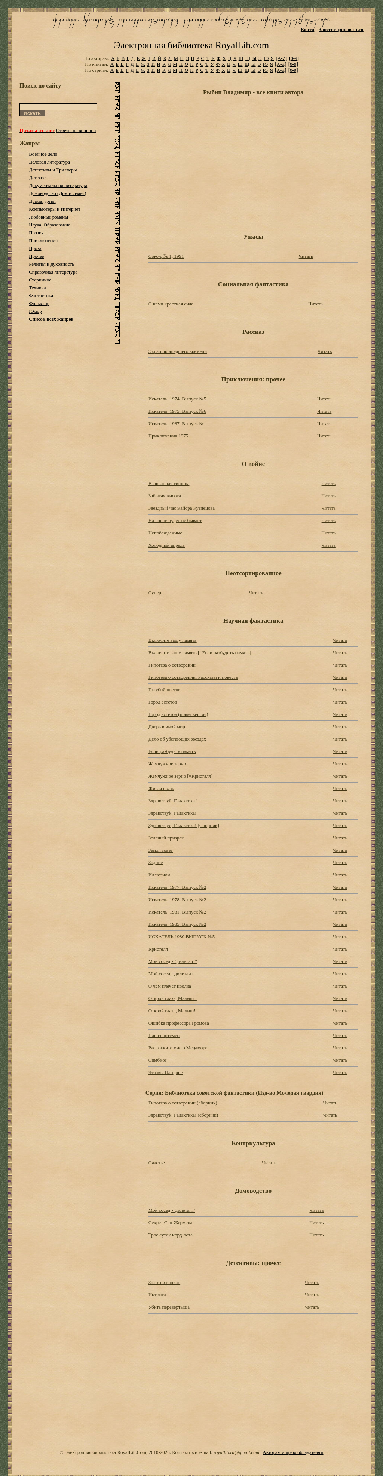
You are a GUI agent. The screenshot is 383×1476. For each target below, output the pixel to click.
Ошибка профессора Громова (178, 1023)
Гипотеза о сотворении (172, 665)
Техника (37, 287)
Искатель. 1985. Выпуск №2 (177, 924)
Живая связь (161, 788)
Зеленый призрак (166, 838)
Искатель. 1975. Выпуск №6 (177, 411)
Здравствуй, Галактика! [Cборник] (183, 825)
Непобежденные (165, 533)
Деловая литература (49, 162)
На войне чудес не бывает (175, 520)
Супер (154, 592)
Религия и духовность (51, 264)
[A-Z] (281, 58)
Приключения (43, 240)
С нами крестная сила (170, 304)
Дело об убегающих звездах (177, 739)
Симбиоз (157, 1060)
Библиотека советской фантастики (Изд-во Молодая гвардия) (244, 1092)
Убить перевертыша (169, 1307)
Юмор (35, 311)
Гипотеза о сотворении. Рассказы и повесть (193, 677)
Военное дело (43, 154)
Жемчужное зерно (167, 763)
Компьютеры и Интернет (54, 209)
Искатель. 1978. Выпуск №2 (177, 899)
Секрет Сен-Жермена (170, 1222)
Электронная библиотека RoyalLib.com (191, 45)
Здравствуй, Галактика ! (173, 800)
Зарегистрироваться (341, 29)
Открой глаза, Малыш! (172, 1010)
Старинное (40, 280)
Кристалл (158, 949)
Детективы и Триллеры (53, 170)
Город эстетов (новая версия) (178, 714)
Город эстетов (162, 702)
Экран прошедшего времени (177, 351)
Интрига (157, 1294)
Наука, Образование (49, 225)
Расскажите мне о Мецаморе (178, 1047)
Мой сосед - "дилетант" (172, 961)
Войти (308, 29)
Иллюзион (159, 875)
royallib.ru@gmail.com (236, 1452)
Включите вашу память (172, 640)
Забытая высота (164, 495)
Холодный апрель (166, 545)
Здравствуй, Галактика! (172, 813)
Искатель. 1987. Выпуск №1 (177, 423)
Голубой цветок (164, 689)
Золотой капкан (164, 1282)
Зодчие (155, 862)
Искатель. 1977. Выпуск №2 (177, 887)
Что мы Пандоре (165, 1072)
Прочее (36, 256)
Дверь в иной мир (166, 726)
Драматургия (42, 201)
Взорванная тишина (169, 483)
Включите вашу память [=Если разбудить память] (199, 652)
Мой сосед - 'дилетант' (171, 1210)
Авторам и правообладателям (293, 1452)
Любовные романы (48, 217)
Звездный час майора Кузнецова (181, 508)
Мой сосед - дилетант (170, 973)
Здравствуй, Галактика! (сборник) (183, 1115)
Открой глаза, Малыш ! (172, 998)
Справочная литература (53, 272)
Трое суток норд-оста (170, 1235)
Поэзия (36, 232)
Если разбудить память (172, 751)
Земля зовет (160, 850)
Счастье (156, 1162)
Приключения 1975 (168, 436)
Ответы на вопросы (76, 130)
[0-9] (294, 58)
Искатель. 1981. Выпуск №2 (177, 912)
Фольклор (39, 303)
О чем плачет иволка (169, 986)
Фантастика (41, 295)
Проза (35, 248)
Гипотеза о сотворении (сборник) (182, 1103)
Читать (306, 256)
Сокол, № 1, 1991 (166, 256)
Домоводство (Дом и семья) (57, 193)
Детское (37, 177)
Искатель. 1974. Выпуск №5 (177, 399)
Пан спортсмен (164, 1035)
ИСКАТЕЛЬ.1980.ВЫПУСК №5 (181, 936)
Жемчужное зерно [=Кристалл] (180, 776)
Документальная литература (58, 185)
